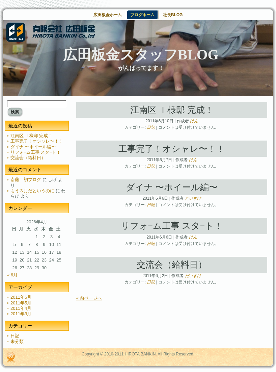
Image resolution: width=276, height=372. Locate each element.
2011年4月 (20, 308)
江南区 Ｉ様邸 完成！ (31, 135)
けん (194, 121)
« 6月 (12, 274)
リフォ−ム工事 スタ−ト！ (35, 152)
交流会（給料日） (28, 157)
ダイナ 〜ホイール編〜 (33, 146)
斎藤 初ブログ (25, 179)
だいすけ (193, 198)
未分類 (17, 341)
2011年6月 (20, 297)
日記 (14, 335)
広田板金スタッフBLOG (141, 55)
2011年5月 (20, 302)
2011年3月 (20, 313)
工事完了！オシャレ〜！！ (36, 141)
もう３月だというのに (32, 190)
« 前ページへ (89, 298)
